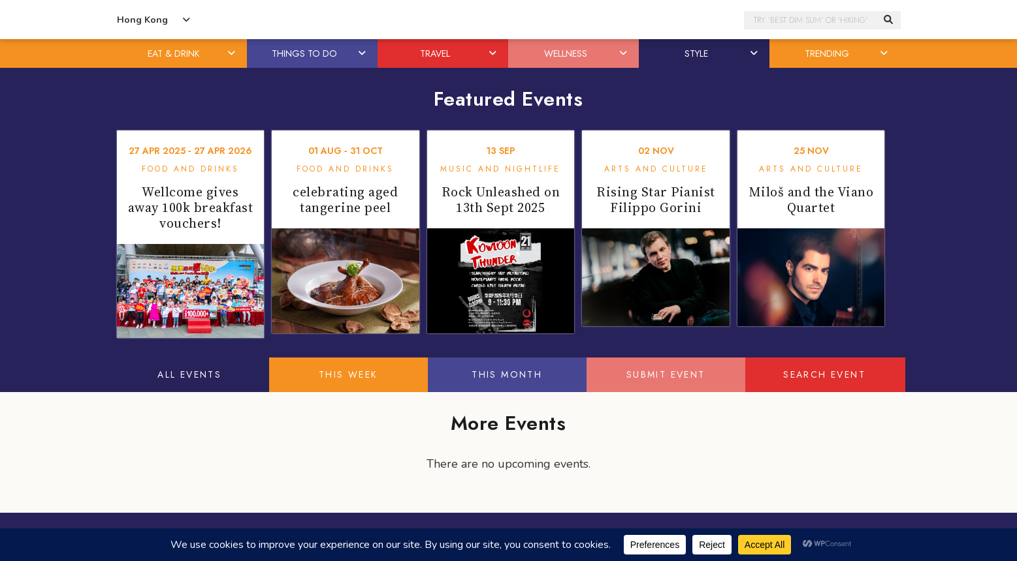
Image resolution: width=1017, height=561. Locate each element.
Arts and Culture (656, 169)
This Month (507, 374)
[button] (231, 53)
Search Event (824, 374)
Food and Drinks (190, 169)
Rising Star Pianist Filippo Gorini (655, 200)
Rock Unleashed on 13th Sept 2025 (501, 200)
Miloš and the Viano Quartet (811, 200)
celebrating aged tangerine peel (345, 200)
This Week (348, 374)
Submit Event (665, 374)
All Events (189, 374)
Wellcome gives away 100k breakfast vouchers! (190, 207)
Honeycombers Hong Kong (509, 19)
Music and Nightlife (500, 169)
